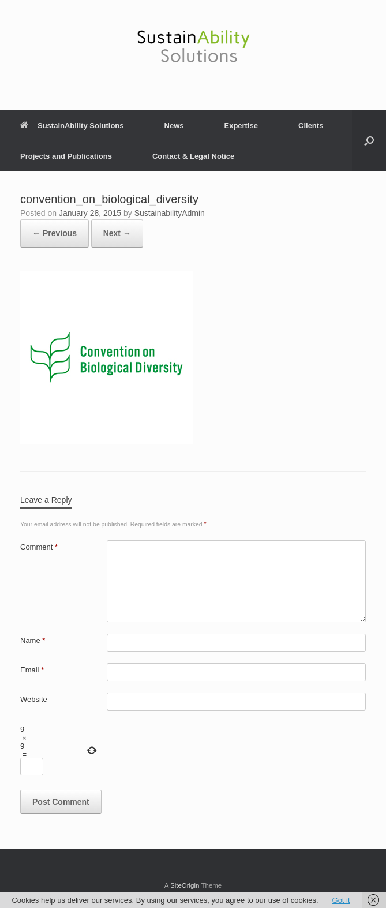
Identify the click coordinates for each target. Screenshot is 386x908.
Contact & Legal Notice (193, 156)
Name (32, 640)
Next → (117, 233)
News (174, 125)
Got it (341, 900)
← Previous (54, 233)
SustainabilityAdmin (169, 213)
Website (33, 699)
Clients (310, 125)
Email (32, 670)
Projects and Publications (66, 156)
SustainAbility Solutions (72, 125)
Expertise (241, 125)
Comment (39, 547)
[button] (369, 140)
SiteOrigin (185, 885)
